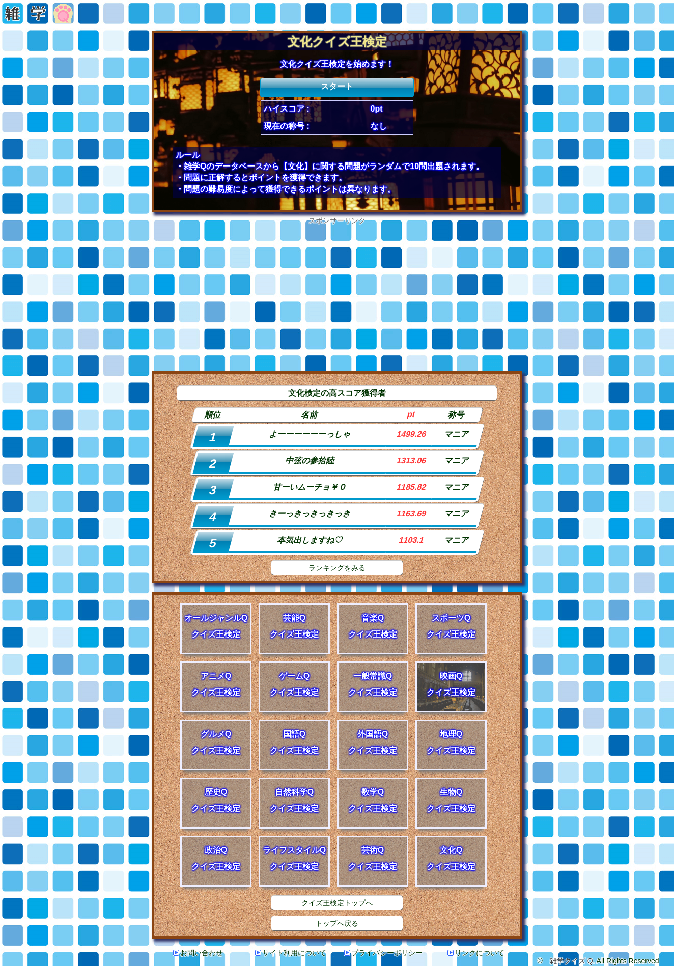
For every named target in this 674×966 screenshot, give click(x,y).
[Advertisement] (337, 297)
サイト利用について (290, 953)
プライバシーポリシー (383, 953)
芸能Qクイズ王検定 (294, 626)
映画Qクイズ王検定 (451, 684)
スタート (337, 86)
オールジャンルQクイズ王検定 (215, 626)
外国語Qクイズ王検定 (372, 742)
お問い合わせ (198, 953)
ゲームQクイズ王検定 (294, 684)
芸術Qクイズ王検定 (372, 858)
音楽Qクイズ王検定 (372, 626)
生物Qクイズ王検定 (451, 800)
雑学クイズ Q (571, 961)
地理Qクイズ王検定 (451, 742)
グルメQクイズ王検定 (215, 742)
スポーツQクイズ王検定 (451, 626)
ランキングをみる (337, 568)
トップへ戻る (337, 923)
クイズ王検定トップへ (337, 903)
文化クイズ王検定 (337, 41)
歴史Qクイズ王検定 (215, 800)
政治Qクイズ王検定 (215, 858)
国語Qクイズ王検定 (294, 742)
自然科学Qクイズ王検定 (294, 800)
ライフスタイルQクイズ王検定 (294, 858)
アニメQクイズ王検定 (215, 684)
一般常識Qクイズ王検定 (372, 684)
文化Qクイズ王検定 (451, 858)
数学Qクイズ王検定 (372, 800)
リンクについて (475, 953)
